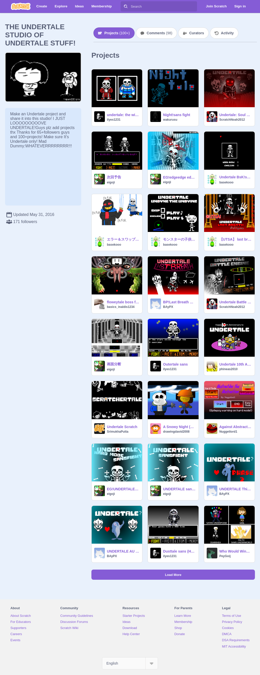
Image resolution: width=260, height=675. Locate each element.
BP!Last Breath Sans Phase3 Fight (179, 302)
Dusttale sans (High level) (179, 551)
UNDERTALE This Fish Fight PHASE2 (235, 489)
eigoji (111, 182)
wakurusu (170, 119)
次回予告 (114, 177)
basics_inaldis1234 (121, 307)
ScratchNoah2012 (232, 119)
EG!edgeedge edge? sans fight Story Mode (179, 177)
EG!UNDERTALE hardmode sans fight (123, 489)
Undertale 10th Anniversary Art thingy (235, 364)
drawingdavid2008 (176, 431)
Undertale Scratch (122, 427)
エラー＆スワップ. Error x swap (123, 239)
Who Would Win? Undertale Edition (235, 551)
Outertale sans (175, 364)
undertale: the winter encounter (123, 115)
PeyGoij (225, 556)
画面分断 (114, 364)
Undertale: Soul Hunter (235, 115)
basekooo (226, 182)
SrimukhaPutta (117, 431)
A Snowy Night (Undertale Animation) (179, 427)
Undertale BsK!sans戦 (235, 177)
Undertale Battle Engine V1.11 (235, 302)
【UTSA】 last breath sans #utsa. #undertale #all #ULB (235, 239)
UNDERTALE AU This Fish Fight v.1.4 (123, 551)
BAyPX (168, 307)
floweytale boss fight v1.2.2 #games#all (123, 302)
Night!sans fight (176, 115)
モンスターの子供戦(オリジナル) (179, 239)
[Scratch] (20, 6)
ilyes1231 (113, 119)
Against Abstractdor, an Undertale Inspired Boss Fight (235, 427)
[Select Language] (130, 663)
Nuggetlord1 (228, 431)
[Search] (126, 6)
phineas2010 (228, 369)
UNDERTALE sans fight (179, 489)
